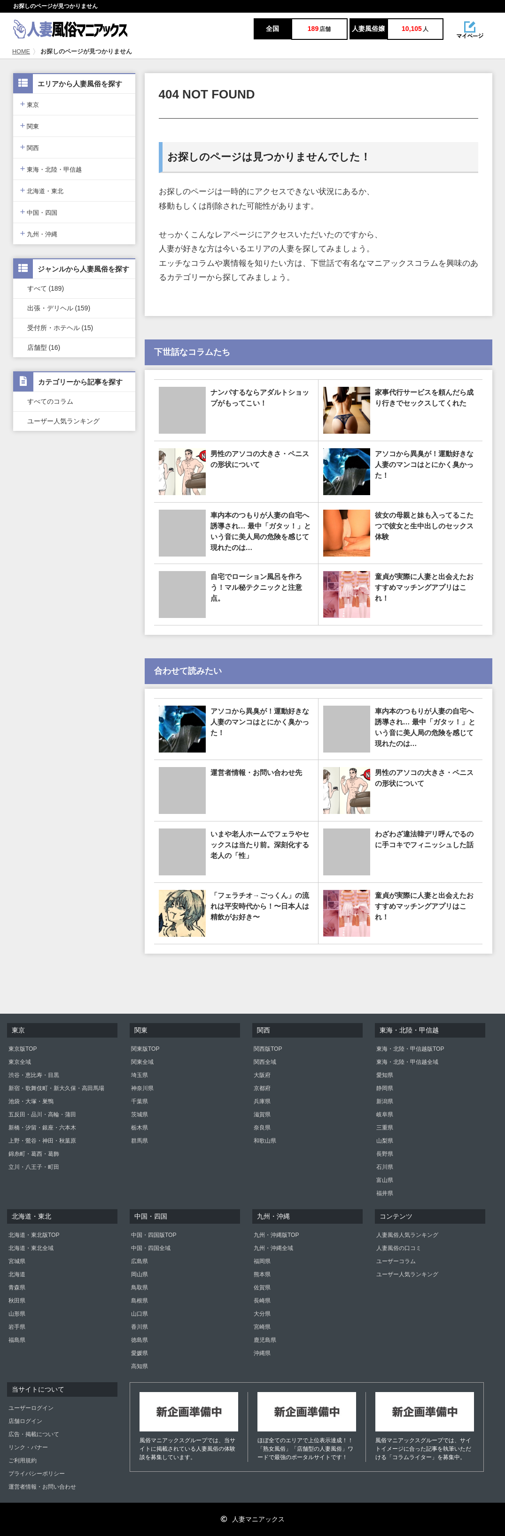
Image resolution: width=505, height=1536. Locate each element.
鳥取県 (139, 1287)
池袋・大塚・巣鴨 (31, 1101)
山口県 (139, 1313)
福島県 (16, 1340)
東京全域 (19, 1062)
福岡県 (262, 1261)
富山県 (384, 1180)
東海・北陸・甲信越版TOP (410, 1049)
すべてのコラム (50, 401)
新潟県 (384, 1101)
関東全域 (142, 1062)
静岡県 (384, 1088)
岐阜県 (384, 1114)
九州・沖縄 (39, 233)
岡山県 (139, 1274)
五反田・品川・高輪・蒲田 (42, 1114)
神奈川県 (142, 1088)
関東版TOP (145, 1049)
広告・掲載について (33, 1434)
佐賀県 (262, 1287)
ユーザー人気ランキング (63, 421)
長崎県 (262, 1300)
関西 (29, 147)
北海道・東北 (42, 190)
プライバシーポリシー (36, 1473)
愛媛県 (139, 1353)
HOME (21, 51)
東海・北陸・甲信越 (51, 168)
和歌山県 (265, 1140)
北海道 (16, 1274)
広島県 (139, 1261)
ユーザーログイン (31, 1408)
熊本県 (262, 1274)
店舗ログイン (25, 1421)
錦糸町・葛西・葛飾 (33, 1154)
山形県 (16, 1313)
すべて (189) (45, 288)
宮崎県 (262, 1327)
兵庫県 (262, 1101)
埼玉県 (139, 1075)
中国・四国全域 (151, 1248)
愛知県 (384, 1075)
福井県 (384, 1193)
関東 (29, 125)
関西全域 (265, 1062)
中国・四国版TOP (153, 1235)
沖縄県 (262, 1353)
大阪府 (262, 1075)
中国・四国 (39, 212)
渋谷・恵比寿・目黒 (33, 1075)
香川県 (139, 1327)
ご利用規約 (22, 1460)
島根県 (139, 1300)
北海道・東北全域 (31, 1248)
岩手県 (16, 1327)
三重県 (384, 1127)
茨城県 (139, 1114)
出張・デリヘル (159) (59, 308)
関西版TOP (268, 1049)
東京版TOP (22, 1049)
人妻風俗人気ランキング (407, 1235)
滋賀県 (262, 1114)
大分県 (262, 1313)
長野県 (384, 1154)
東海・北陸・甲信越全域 (407, 1062)
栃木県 (139, 1127)
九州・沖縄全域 (273, 1248)
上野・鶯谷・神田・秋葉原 (42, 1140)
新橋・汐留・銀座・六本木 (42, 1127)
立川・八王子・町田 (33, 1167)
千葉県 (139, 1101)
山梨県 (384, 1140)
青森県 (16, 1287)
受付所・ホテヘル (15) (60, 327)
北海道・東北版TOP (33, 1235)
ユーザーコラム (396, 1261)
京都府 (262, 1088)
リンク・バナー (28, 1447)
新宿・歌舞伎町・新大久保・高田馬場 (56, 1088)
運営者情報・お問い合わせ (42, 1486)
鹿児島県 (265, 1340)
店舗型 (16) (44, 347)
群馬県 (139, 1140)
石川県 (384, 1167)
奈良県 (262, 1127)
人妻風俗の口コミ (398, 1248)
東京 (29, 104)
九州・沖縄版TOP (276, 1235)
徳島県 (139, 1340)
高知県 (139, 1366)
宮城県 (16, 1261)
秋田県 (16, 1300)
